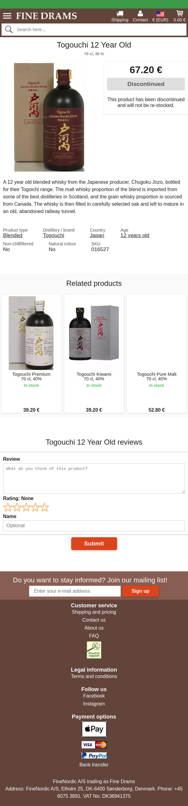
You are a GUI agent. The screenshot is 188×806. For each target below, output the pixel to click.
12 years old (134, 235)
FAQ (94, 635)
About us (94, 627)
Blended (12, 235)
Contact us (93, 620)
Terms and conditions (94, 676)
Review (11, 459)
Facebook (94, 695)
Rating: (18, 498)
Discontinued (146, 84)
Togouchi (53, 235)
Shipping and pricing (94, 612)
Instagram (94, 703)
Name (10, 516)
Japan (97, 235)
